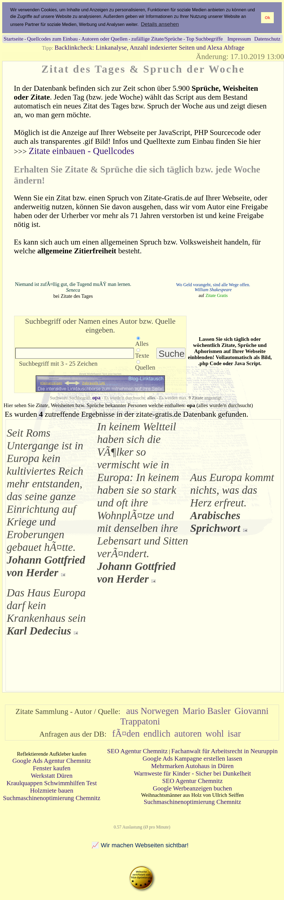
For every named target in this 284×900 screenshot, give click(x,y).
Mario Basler (207, 711)
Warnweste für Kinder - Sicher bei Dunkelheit (192, 773)
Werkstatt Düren (51, 775)
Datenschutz (267, 39)
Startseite (13, 39)
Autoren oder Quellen (104, 39)
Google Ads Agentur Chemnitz (51, 760)
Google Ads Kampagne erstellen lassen (192, 758)
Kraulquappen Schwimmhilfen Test (52, 783)
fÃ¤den (126, 733)
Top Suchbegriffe (204, 39)
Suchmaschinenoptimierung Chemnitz (51, 797)
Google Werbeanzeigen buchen (192, 788)
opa (96, 397)
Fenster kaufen (51, 768)
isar (234, 733)
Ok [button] (267, 17)
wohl (215, 733)
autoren (188, 733)
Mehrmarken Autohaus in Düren (192, 765)
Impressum (239, 39)
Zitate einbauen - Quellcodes (81, 151)
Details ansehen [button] (160, 24)
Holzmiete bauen (51, 790)
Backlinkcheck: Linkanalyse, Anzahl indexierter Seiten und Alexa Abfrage (149, 47)
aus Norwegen (152, 711)
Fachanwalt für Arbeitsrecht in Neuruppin (224, 751)
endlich (156, 733)
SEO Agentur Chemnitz (137, 751)
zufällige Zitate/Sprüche (156, 39)
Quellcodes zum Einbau (52, 39)
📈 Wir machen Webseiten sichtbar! (140, 845)
